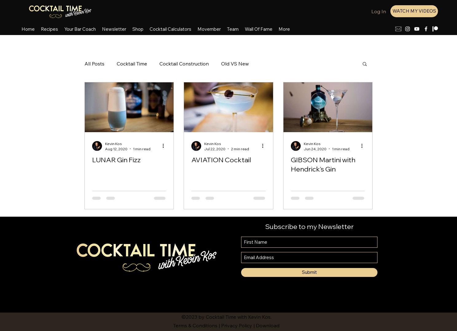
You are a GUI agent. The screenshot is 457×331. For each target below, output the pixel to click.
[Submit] (309, 272)
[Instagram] (407, 29)
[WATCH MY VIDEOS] (414, 11)
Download (267, 325)
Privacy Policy (236, 325)
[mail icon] (398, 29)
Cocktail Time (132, 64)
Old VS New (235, 64)
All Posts (94, 64)
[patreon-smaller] (435, 29)
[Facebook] (426, 29)
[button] (365, 64)
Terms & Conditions (195, 325)
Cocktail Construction (184, 64)
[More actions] (165, 146)
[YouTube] (417, 29)
